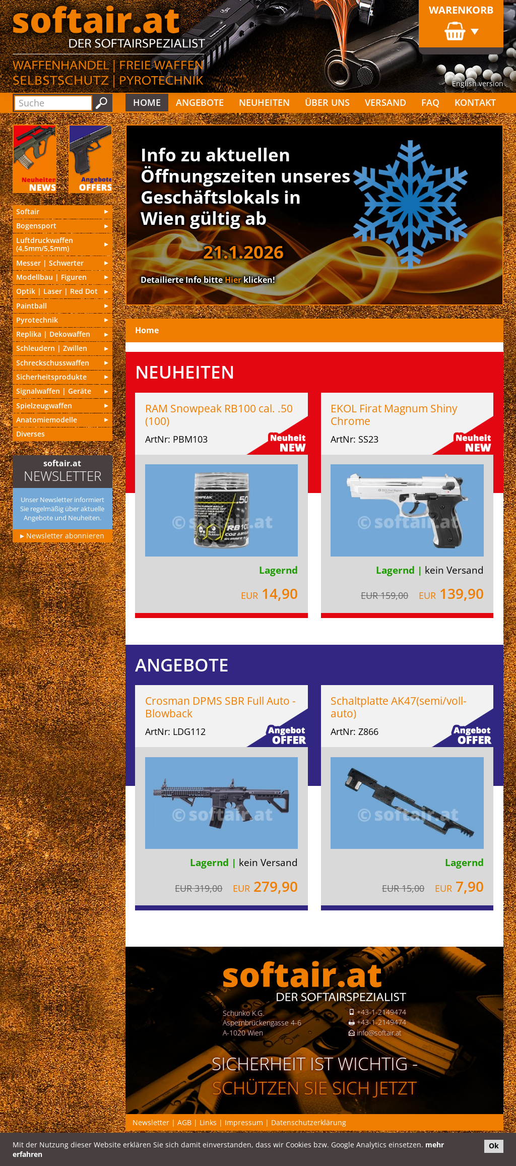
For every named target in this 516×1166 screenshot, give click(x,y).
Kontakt (475, 102)
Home (147, 102)
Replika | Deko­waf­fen (53, 334)
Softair (27, 211)
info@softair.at (379, 1032)
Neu (34, 159)
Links (208, 1122)
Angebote (200, 102)
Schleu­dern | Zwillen (51, 348)
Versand (385, 102)
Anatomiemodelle (46, 419)
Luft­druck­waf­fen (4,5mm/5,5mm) (44, 244)
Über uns (327, 102)
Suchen (101, 103)
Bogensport (36, 225)
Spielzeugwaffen (44, 405)
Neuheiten (264, 102)
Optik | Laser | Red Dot (57, 291)
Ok (494, 1145)
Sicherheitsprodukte (51, 377)
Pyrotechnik (37, 320)
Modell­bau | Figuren (51, 277)
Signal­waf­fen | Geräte (53, 391)
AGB (184, 1122)
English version (477, 83)
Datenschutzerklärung (308, 1122)
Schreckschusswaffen (52, 362)
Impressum (244, 1122)
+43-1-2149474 (381, 1012)
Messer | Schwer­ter (50, 263)
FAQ (430, 102)
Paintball (31, 306)
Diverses (30, 434)
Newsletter (151, 1122)
